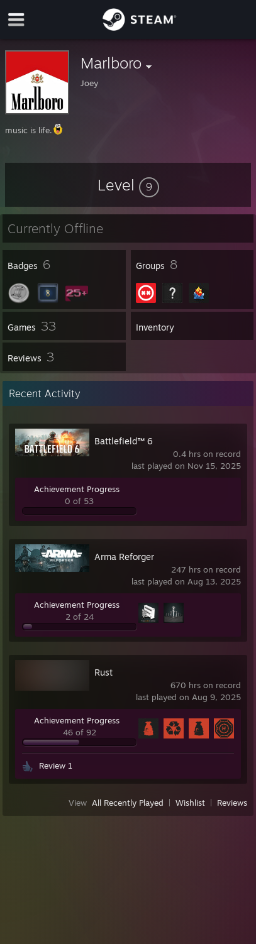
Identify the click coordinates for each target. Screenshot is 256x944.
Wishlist (190, 803)
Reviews (232, 803)
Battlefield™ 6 (123, 441)
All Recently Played (128, 803)
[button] (128, 184)
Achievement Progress (77, 489)
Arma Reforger (124, 556)
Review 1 (55, 765)
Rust (103, 672)
